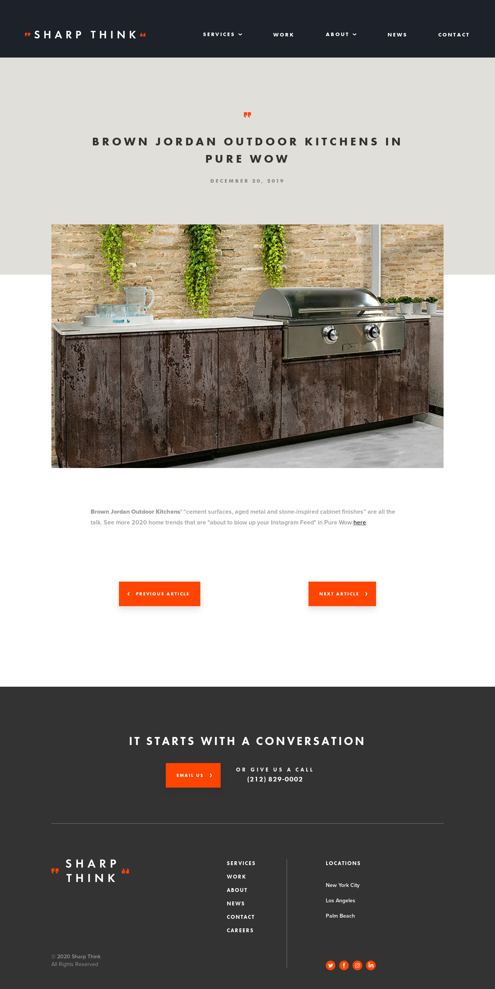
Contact (454, 34)
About (237, 890)
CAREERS (240, 930)
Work (284, 34)
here (359, 522)
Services (241, 863)
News (398, 34)
